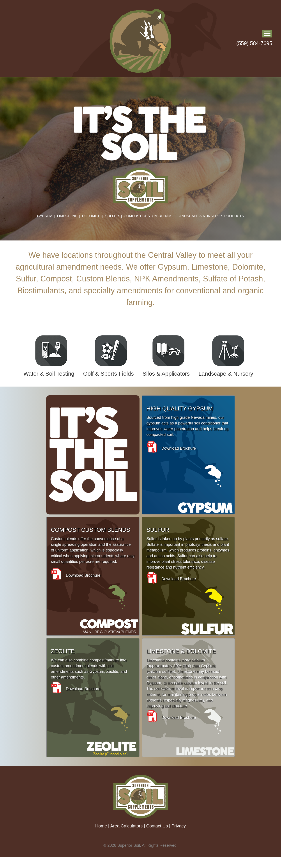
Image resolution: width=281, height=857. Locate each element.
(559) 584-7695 (254, 43)
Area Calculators (126, 825)
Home (101, 825)
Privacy (178, 825)
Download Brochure (171, 448)
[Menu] (267, 33)
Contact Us (157, 825)
